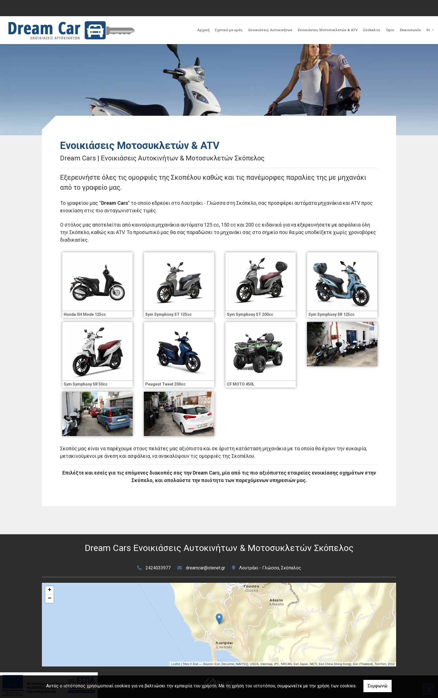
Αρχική (203, 30)
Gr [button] (428, 30)
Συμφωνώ (377, 686)
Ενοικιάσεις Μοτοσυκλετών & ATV (328, 30)
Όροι (390, 30)
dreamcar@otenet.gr (205, 568)
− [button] (49, 598)
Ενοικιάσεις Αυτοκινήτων (270, 30)
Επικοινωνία (410, 30)
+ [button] (49, 590)
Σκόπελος (371, 30)
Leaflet (175, 664)
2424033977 (158, 568)
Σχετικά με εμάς (229, 30)
